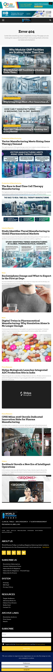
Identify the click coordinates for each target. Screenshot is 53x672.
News (3, 273)
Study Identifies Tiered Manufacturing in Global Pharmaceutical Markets (26, 232)
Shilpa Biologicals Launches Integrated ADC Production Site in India (25, 371)
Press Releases (7, 367)
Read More (46, 547)
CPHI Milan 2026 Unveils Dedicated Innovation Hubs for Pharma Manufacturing (22, 419)
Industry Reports (7, 228)
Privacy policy (40, 644)
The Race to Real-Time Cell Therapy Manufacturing (22, 187)
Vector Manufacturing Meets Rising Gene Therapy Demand (26, 142)
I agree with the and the (23, 644)
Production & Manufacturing (12, 66)
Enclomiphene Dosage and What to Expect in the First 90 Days (26, 277)
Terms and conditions (23, 644)
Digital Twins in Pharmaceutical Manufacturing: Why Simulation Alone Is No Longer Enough (26, 323)
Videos (4, 461)
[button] (3, 20)
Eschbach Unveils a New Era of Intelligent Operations (26, 465)
